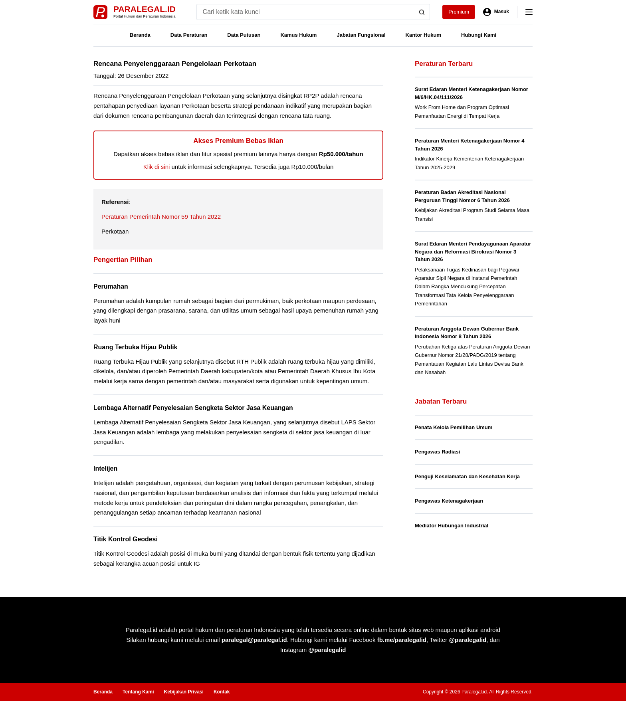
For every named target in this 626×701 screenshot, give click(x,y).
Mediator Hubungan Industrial (451, 526)
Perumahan (110, 286)
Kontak (222, 692)
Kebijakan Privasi (183, 692)
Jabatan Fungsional (361, 35)
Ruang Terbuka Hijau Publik (135, 347)
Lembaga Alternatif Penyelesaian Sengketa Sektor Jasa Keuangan (193, 407)
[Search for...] (305, 12)
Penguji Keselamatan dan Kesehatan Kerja (467, 476)
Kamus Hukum (298, 35)
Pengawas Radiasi (437, 452)
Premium (458, 12)
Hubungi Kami (478, 35)
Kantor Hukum (424, 35)
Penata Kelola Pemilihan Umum (453, 427)
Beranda (140, 35)
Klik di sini (156, 166)
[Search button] (422, 12)
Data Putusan (243, 35)
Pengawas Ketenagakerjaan (449, 501)
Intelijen (105, 468)
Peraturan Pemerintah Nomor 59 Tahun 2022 (161, 216)
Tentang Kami (138, 692)
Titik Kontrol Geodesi (125, 539)
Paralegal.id (144, 9)
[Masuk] (496, 12)
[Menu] (529, 12)
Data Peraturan (188, 35)
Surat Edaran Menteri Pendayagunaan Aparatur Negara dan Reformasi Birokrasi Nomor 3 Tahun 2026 (473, 251)
